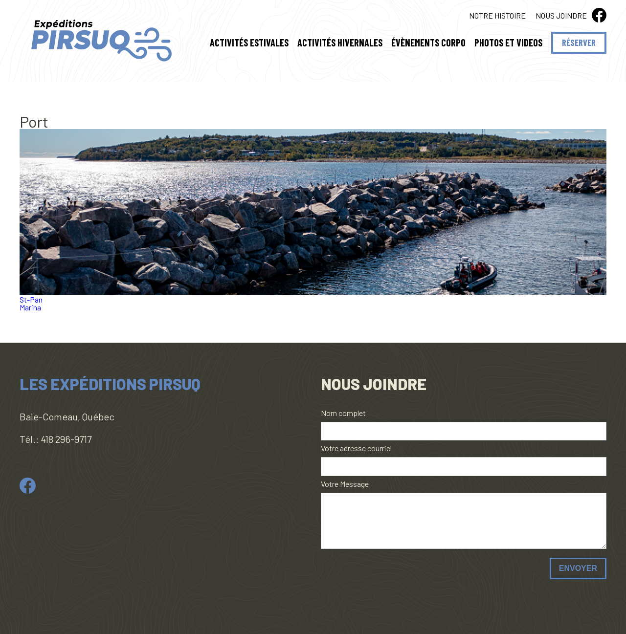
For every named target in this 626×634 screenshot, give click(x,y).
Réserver (579, 42)
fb (599, 15)
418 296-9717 (66, 439)
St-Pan (31, 299)
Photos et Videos (508, 43)
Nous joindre (561, 15)
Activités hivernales (339, 43)
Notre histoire (497, 15)
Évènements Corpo (428, 43)
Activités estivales (249, 43)
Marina (30, 307)
